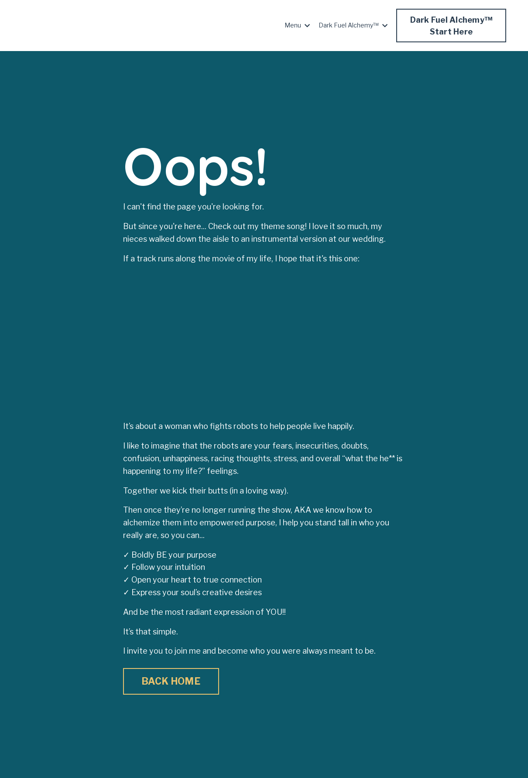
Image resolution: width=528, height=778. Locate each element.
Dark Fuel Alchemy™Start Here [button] (451, 25)
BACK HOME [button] (171, 681)
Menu (297, 25)
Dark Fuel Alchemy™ (353, 25)
